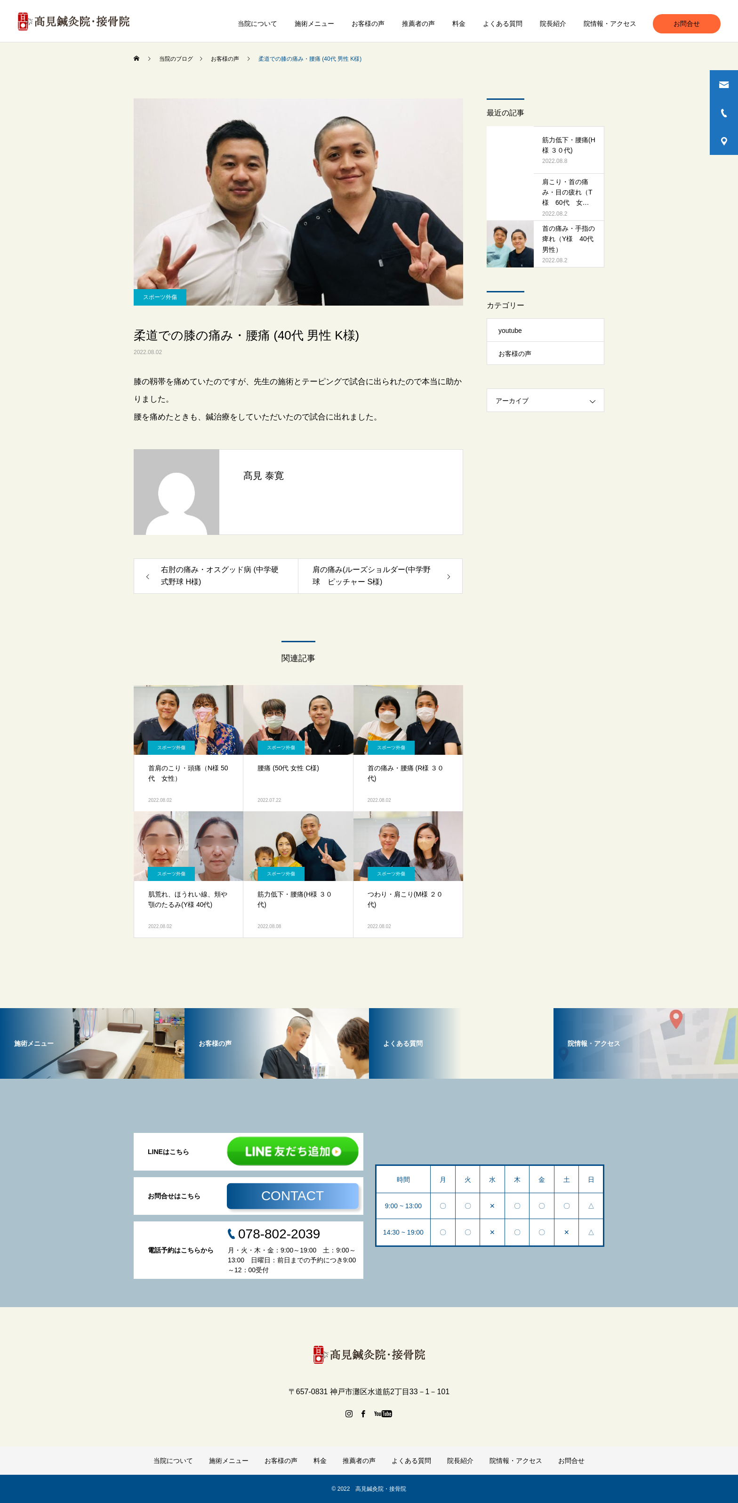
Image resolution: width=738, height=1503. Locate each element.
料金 (458, 23)
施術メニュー (314, 23)
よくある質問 (502, 23)
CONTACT (292, 1195)
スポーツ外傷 (160, 297)
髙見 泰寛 (263, 475)
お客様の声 (368, 23)
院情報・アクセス (610, 23)
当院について (257, 23)
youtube (510, 330)
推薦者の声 (418, 23)
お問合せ (687, 23)
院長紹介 (553, 23)
